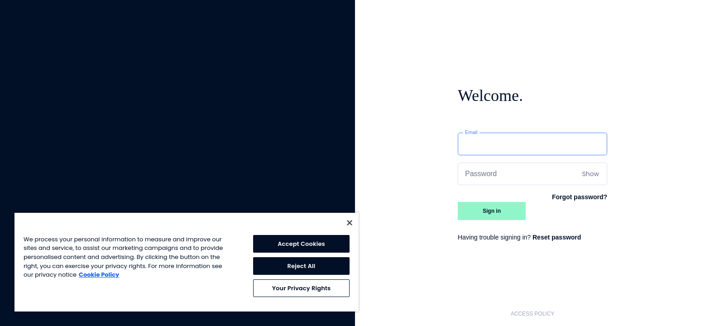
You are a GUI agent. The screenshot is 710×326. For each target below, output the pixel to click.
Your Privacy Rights (301, 288)
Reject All (302, 266)
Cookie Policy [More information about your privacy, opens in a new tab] (99, 274)
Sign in (492, 211)
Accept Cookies (301, 244)
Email (471, 132)
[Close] (349, 222)
